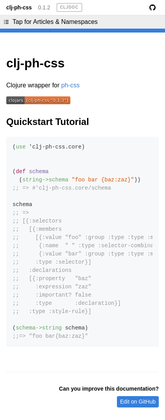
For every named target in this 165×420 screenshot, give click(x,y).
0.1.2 (44, 7)
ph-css (70, 85)
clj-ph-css (19, 7)
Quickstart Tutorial (47, 121)
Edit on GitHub (138, 401)
